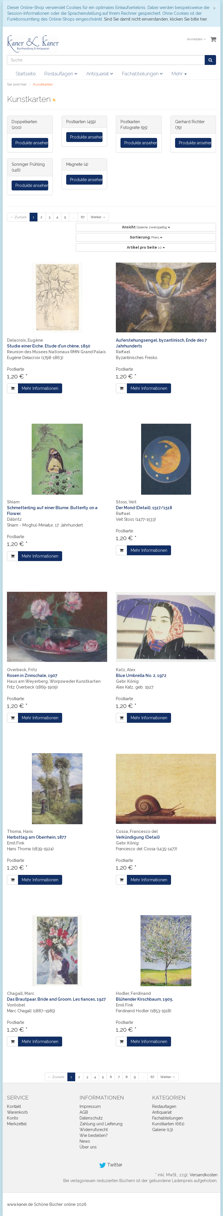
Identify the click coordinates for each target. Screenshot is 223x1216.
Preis (146, 237)
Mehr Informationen (40, 388)
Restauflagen (61, 74)
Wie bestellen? (94, 1135)
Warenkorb (17, 1112)
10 (146, 247)
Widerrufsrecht (94, 1129)
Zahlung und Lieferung (101, 1124)
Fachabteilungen (142, 74)
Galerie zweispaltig (146, 227)
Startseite (26, 74)
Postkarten (76, 121)
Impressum (90, 1106)
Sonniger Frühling (28, 164)
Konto (12, 1118)
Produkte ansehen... (31, 143)
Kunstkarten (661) (168, 1124)
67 (82, 217)
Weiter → (98, 217)
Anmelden (196, 39)
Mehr (179, 74)
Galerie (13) (162, 1129)
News (85, 1141)
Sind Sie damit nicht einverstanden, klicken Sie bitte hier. (156, 19)
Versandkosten (203, 1175)
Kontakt (14, 1106)
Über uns (88, 1147)
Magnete (74, 164)
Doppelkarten (24, 121)
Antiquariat (99, 74)
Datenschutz (91, 1118)
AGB (84, 1112)
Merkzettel (17, 1124)
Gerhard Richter (190, 121)
